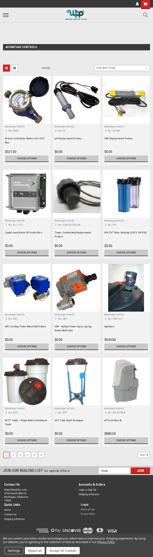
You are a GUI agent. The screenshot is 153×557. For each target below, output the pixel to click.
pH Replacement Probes (68, 138)
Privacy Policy (106, 542)
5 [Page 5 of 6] (34, 455)
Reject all (34, 550)
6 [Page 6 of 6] (41, 455)
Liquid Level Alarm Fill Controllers (23, 232)
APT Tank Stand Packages (69, 420)
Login (82, 489)
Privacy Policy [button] (88, 514)
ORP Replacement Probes (118, 138)
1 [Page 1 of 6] (6, 455)
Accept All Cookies (62, 550)
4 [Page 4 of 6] (27, 455)
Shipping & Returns (89, 494)
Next (144, 455)
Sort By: (46, 67)
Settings (14, 550)
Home (7, 510)
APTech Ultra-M (113, 420)
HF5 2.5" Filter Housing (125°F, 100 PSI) (125, 232)
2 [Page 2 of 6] (13, 455)
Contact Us (10, 514)
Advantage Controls (15, 126)
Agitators (109, 326)
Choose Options (27, 158)
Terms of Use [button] (87, 509)
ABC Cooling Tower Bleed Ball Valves (25, 326)
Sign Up (92, 489)
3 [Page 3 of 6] (20, 455)
